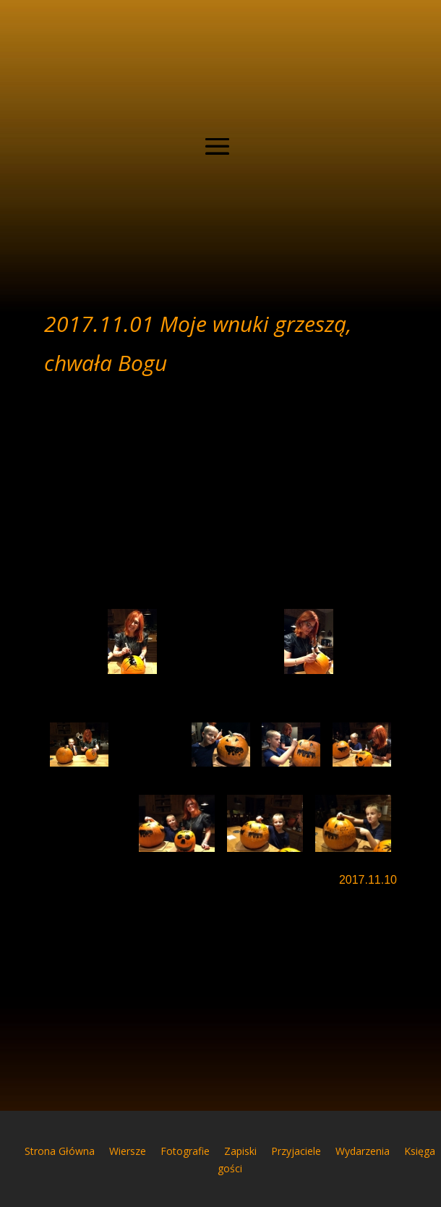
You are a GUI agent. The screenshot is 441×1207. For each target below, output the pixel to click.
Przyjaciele (296, 1151)
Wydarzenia (362, 1151)
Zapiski (240, 1151)
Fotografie (185, 1151)
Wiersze (127, 1151)
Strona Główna (60, 1151)
